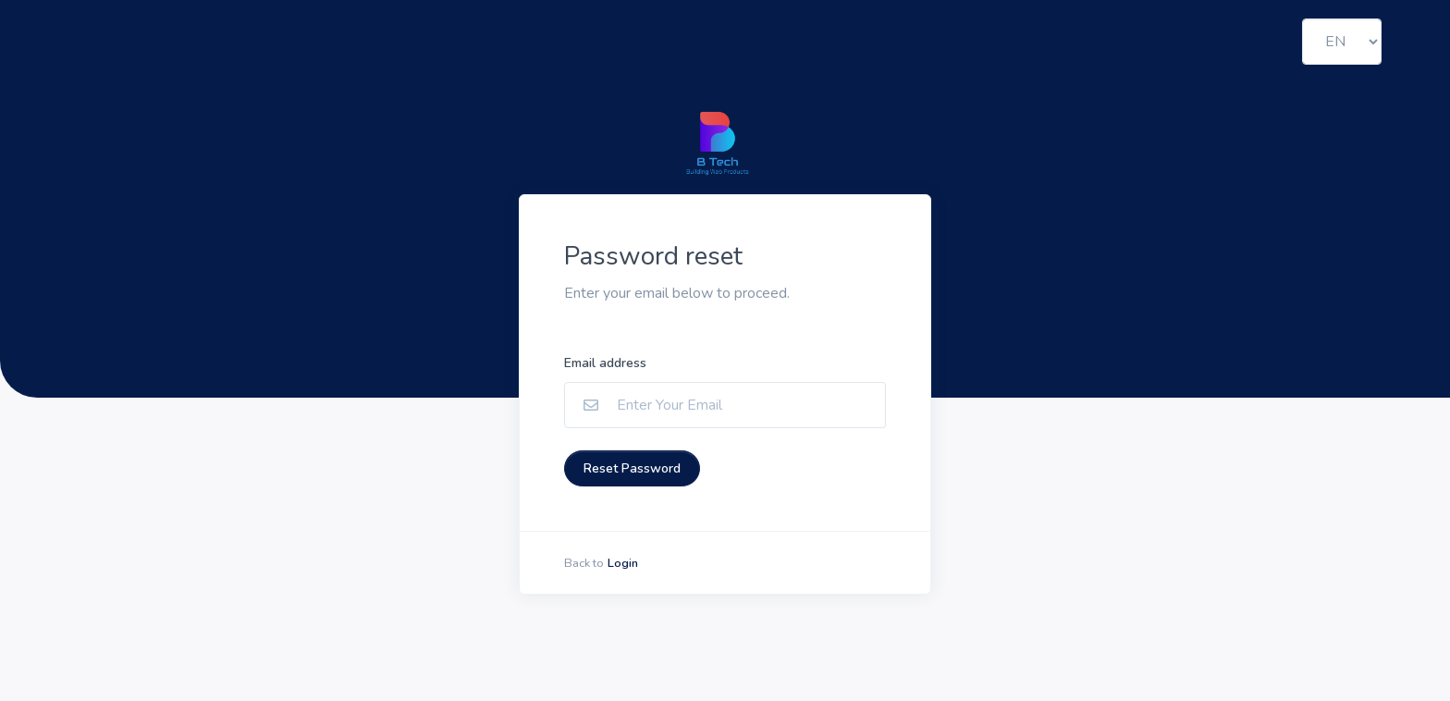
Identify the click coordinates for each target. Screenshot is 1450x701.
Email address (605, 363)
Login (623, 563)
